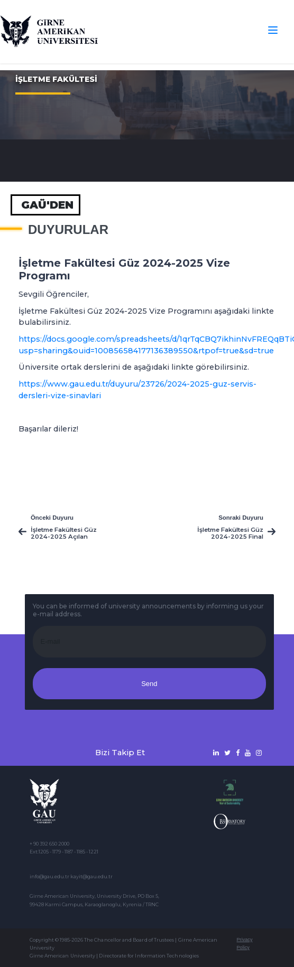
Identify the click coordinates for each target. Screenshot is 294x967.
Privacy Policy (245, 943)
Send (149, 684)
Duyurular (68, 230)
